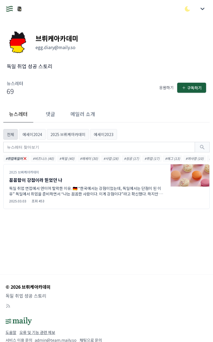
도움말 (11, 332)
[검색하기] (202, 147)
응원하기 (166, 87)
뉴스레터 (18, 113)
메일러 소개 (82, 113)
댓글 (50, 113)
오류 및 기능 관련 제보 (37, 332)
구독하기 (192, 87)
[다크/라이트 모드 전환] (187, 9)
